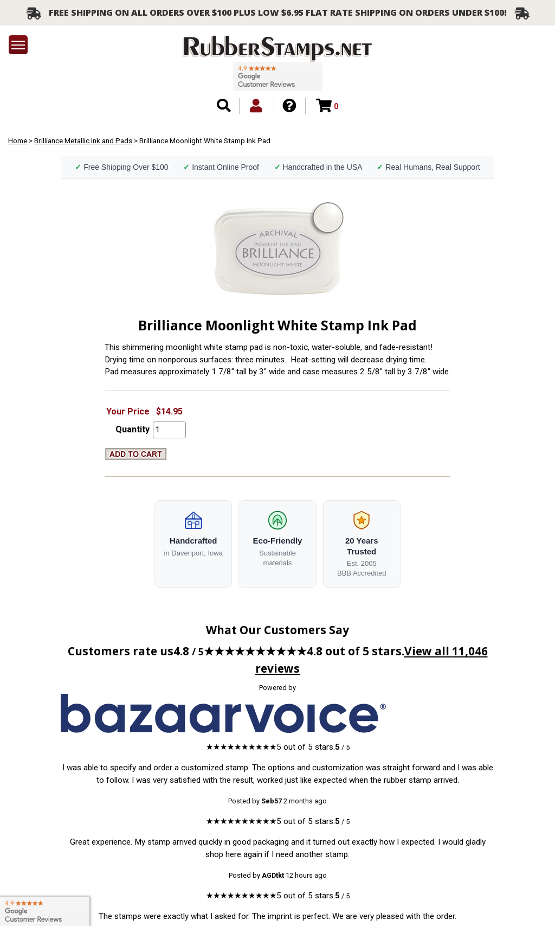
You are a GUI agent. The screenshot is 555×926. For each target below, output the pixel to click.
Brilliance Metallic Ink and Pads (83, 140)
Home (17, 140)
